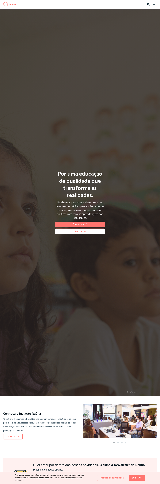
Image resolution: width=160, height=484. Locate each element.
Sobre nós (13, 436)
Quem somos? (80, 224)
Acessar (80, 231)
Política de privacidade (112, 478)
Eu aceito (137, 478)
